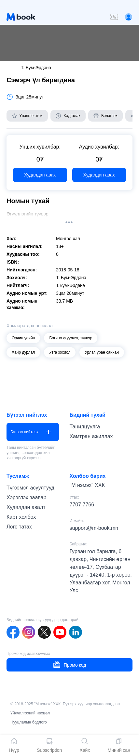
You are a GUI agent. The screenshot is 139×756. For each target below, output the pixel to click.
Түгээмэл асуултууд (30, 487)
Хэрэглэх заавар (26, 497)
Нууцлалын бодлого (28, 722)
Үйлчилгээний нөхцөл (30, 713)
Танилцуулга (85, 426)
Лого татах (19, 526)
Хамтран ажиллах (91, 436)
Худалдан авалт (26, 507)
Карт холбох (21, 517)
